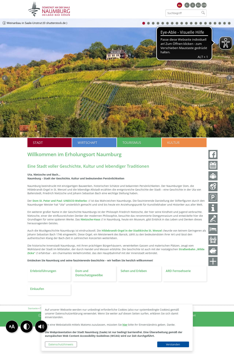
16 (215, 23)
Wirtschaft (87, 142)
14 (205, 23)
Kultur (173, 142)
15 (210, 23)
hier (124, 324)
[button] (41, 326)
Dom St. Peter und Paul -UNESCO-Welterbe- (60, 200)
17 (219, 23)
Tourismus (131, 142)
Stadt (38, 142)
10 (186, 23)
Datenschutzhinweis (60, 344)
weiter (229, 78)
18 (224, 23)
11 (191, 23)
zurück (5, 78)
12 (196, 23)
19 (229, 23)
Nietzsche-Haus (90, 219)
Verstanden (173, 344)
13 (200, 23)
